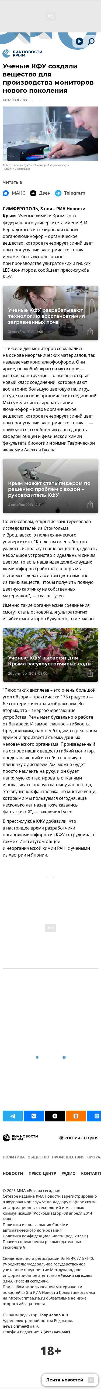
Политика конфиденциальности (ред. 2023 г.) (45, 1236)
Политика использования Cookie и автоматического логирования (35, 1228)
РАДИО (68, 1174)
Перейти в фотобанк (16, 169)
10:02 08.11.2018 (15, 100)
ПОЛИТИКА (14, 1157)
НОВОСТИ (13, 1174)
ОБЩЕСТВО (38, 1157)
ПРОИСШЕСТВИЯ (68, 1157)
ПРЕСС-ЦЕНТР (42, 1174)
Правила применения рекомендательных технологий (42, 1245)
